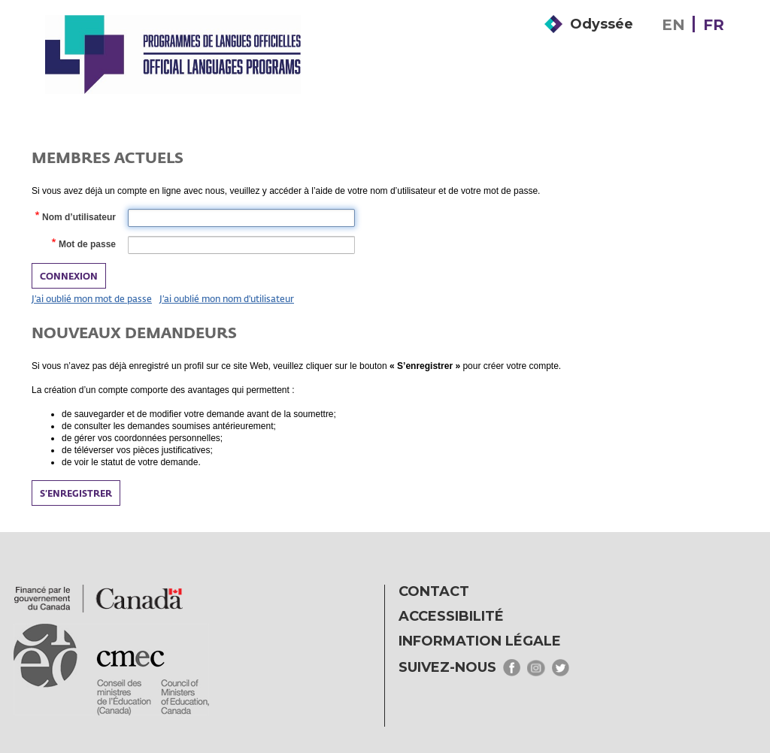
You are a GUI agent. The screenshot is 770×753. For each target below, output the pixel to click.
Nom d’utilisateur (78, 217)
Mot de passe (86, 245)
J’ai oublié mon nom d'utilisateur (226, 298)
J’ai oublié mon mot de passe (92, 298)
